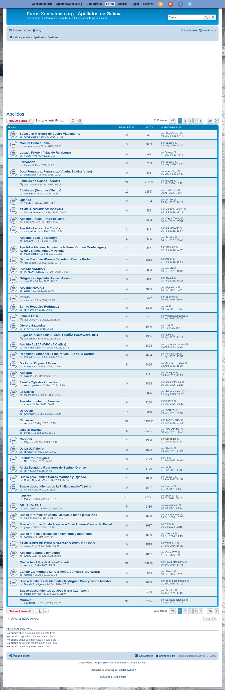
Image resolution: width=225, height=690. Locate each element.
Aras (26, 404)
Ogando (25, 200)
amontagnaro (31, 518)
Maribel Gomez (32, 212)
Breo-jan (170, 246)
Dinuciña (170, 438)
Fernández (27, 162)
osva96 (169, 268)
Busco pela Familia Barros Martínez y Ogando (53, 477)
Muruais (25, 600)
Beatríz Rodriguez (34, 584)
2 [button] (185, 120)
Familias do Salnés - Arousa (40, 181)
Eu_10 (169, 199)
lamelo (27, 489)
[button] (172, 120)
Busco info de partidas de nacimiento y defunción (56, 534)
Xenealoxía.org (42, 4)
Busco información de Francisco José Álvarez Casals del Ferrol (66, 524)
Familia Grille (29, 316)
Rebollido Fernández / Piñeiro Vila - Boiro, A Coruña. (57, 354)
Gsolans (28, 240)
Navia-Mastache (174, 561)
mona (27, 300)
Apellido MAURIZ (32, 287)
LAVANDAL (30, 413)
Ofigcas (28, 442)
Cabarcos (26, 420)
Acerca (122, 4)
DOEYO (170, 410)
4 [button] (195, 120)
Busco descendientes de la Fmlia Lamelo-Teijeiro (55, 486)
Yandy (27, 203)
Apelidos (15, 114)
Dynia (32, 319)
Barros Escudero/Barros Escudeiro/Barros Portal (55, 259)
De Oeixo (26, 410)
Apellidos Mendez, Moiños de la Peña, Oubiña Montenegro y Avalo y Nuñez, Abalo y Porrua (63, 248)
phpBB (102, 662)
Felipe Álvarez (173, 391)
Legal (135, 4)
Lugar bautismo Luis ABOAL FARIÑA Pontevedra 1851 (59, 335)
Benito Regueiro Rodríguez (39, 306)
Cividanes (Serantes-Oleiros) (40, 190)
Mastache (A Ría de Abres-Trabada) (45, 562)
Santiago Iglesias (175, 599)
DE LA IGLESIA (31, 505)
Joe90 (32, 262)
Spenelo (170, 296)
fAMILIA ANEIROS (33, 268)
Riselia (28, 451)
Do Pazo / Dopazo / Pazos (38, 363)
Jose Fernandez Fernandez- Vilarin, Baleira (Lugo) (56, 171)
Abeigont (170, 372)
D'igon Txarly (172, 218)
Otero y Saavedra (32, 325)
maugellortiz (31, 231)
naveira (28, 376)
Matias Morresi (32, 593)
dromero (28, 193)
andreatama (31, 146)
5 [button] (201, 120)
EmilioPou (30, 222)
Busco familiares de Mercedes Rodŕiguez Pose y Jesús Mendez (65, 581)
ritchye (169, 400)
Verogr (27, 155)
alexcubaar (30, 508)
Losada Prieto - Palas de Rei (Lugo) (45, 152)
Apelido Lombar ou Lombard (40, 401)
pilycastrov (171, 287)
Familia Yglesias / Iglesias (38, 382)
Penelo (25, 297)
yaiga (27, 527)
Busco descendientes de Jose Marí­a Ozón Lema (54, 590)
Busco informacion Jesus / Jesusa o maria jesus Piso (58, 515)
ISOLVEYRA (172, 419)
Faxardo (25, 496)
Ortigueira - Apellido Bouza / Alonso (46, 278)
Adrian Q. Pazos (174, 363)
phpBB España (127, 669)
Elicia (27, 290)
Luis (26, 165)
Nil (25, 309)
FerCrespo (171, 190)
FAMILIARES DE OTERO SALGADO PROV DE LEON (57, 543)
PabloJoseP (31, 357)
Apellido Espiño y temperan (40, 552)
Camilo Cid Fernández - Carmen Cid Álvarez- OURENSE (60, 571)
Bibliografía (94, 4)
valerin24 (29, 546)
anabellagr (30, 174)
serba (27, 423)
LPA (26, 328)
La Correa (27, 391)
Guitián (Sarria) (31, 429)
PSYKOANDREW (34, 271)
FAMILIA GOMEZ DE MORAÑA (41, 209)
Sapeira (169, 142)
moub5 (33, 184)
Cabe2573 (30, 555)
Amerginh (29, 366)
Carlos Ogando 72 (34, 480)
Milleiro (28, 499)
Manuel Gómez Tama (35, 143)
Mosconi (26, 439)
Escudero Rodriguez (34, 458)
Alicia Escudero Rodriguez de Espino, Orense (53, 467)
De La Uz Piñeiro (32, 448)
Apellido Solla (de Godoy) (38, 237)
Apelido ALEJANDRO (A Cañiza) (43, 344)
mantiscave (30, 394)
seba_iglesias (32, 385)
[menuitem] (36, 30)
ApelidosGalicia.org (69, 4)
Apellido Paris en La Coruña (40, 228)
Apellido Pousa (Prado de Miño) (43, 219)
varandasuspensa (175, 315)
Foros (110, 4)
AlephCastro (31, 136)
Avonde (28, 537)
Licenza (148, 4)
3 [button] (190, 120)
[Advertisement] (112, 75)
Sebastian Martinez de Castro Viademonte (50, 133)
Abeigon (26, 373)
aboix (32, 338)
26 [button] (210, 120)
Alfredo (28, 574)
